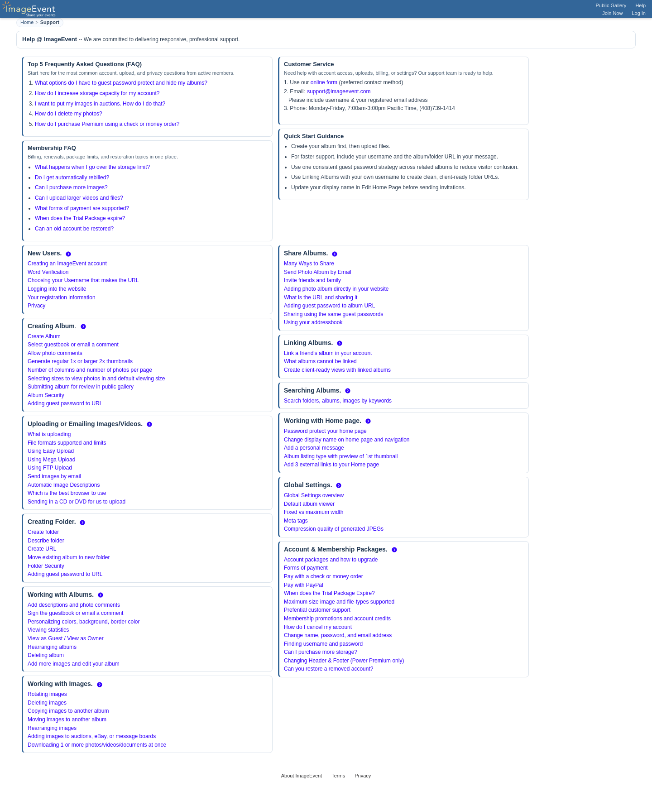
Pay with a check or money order (323, 576)
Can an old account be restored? (74, 228)
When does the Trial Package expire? (80, 218)
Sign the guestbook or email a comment (75, 613)
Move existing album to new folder (69, 557)
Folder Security (46, 566)
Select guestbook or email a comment (73, 344)
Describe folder (46, 540)
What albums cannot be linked (320, 361)
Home (27, 22)
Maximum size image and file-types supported (339, 602)
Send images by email (54, 476)
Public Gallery (611, 5)
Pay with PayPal (303, 585)
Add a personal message (314, 448)
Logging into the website (57, 289)
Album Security (46, 395)
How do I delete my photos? (68, 113)
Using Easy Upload (51, 451)
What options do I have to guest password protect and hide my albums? (121, 83)
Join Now (612, 13)
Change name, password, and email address (338, 635)
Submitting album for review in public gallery (81, 387)
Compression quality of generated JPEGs (334, 529)
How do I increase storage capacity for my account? (97, 93)
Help (640, 5)
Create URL (42, 549)
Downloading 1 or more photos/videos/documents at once (97, 745)
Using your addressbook (313, 322)
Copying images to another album (68, 711)
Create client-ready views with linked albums (337, 370)
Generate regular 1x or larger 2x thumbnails (80, 361)
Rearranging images (52, 728)
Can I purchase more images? (71, 187)
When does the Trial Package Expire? (329, 593)
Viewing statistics (48, 630)
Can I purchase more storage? (320, 652)
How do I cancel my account (318, 627)
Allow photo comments (55, 353)
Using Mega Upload (51, 459)
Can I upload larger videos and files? (79, 198)
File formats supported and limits (67, 443)
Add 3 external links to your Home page (331, 464)
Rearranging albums (52, 647)
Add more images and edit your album (74, 664)
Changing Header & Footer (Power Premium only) (344, 660)
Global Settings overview (314, 495)
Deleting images (47, 703)
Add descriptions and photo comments (74, 605)
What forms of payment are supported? (82, 208)
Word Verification (48, 272)
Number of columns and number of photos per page (90, 370)
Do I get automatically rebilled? (72, 177)
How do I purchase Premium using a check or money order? (107, 124)
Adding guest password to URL (65, 403)
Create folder (43, 532)
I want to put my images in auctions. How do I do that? (100, 104)
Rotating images (47, 694)
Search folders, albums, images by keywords (338, 401)
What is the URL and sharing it (320, 297)
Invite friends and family (312, 280)
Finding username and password (323, 644)
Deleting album (46, 655)
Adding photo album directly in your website (336, 289)
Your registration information (62, 297)
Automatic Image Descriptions (64, 485)
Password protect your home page (325, 431)
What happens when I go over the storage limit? (92, 167)
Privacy (36, 305)
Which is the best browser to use (67, 493)
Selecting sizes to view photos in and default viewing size (96, 378)
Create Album (44, 336)
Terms (338, 775)
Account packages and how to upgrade (331, 559)
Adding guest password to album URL (329, 305)
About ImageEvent (301, 775)
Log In (639, 13)
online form (324, 82)
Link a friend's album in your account (328, 353)
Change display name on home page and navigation (347, 439)
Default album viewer (309, 504)
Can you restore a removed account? (328, 669)
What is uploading (49, 434)
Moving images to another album (67, 719)
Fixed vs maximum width (313, 512)
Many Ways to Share (309, 263)
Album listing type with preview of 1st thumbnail (341, 456)
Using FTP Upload (50, 468)
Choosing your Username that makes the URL (83, 280)
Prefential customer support (317, 610)
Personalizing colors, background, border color (83, 622)
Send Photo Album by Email (317, 272)
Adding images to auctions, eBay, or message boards (92, 736)
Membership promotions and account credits (337, 618)
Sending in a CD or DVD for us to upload (76, 502)
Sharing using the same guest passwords (333, 314)
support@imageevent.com (338, 91)
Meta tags (296, 521)
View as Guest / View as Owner (66, 638)
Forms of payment (306, 568)
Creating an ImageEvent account (67, 263)
